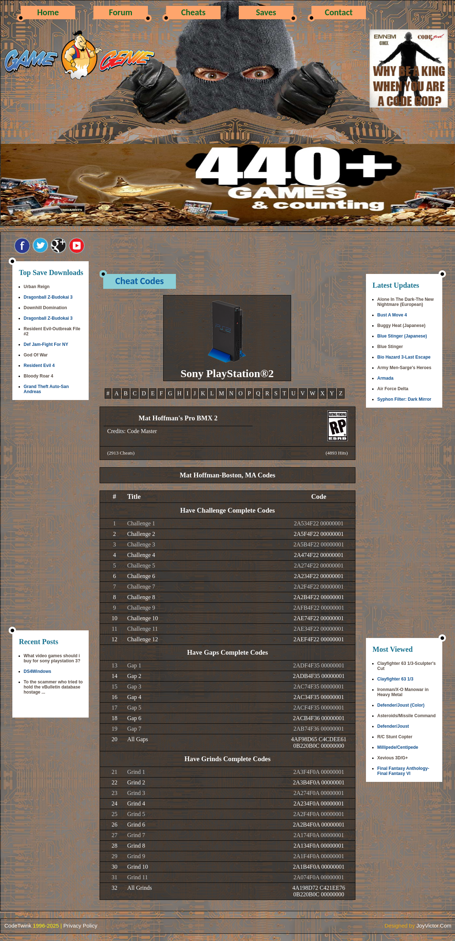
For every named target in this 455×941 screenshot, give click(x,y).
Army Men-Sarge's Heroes (404, 367)
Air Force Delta (392, 388)
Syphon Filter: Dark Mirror (404, 399)
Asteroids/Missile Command (406, 715)
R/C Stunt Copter (394, 736)
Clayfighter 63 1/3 (395, 679)
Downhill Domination (45, 307)
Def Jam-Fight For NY (46, 344)
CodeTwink (17, 925)
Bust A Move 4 (392, 315)
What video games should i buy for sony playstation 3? (52, 658)
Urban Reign (36, 286)
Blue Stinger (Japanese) (402, 336)
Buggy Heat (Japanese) (401, 325)
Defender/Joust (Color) (400, 705)
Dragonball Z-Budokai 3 (48, 297)
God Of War (36, 355)
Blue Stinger (390, 346)
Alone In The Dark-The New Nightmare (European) (405, 302)
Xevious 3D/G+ (392, 757)
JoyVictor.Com (433, 925)
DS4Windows (37, 671)
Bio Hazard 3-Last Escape (404, 357)
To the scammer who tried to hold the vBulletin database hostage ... (53, 687)
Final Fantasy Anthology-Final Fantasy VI (403, 771)
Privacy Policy (80, 925)
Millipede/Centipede (397, 747)
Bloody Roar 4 (38, 376)
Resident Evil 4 (39, 365)
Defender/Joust (393, 726)
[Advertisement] (50, 516)
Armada (385, 378)
